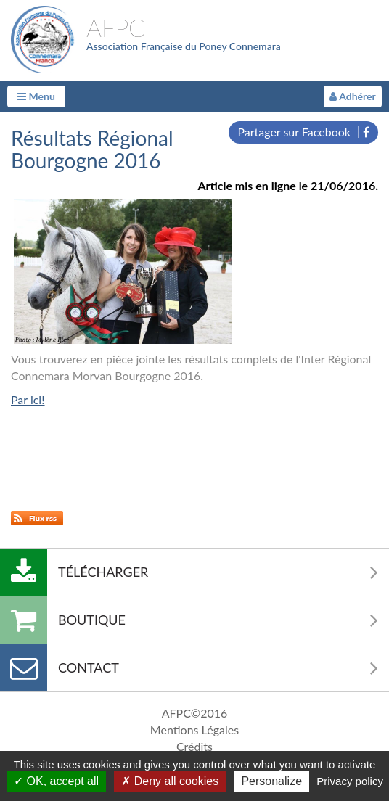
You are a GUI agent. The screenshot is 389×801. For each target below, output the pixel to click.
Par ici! (28, 399)
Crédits (194, 746)
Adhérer (352, 96)
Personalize (271, 781)
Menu (36, 96)
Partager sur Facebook (303, 132)
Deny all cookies (169, 781)
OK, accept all (56, 781)
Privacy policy (349, 781)
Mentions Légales (194, 729)
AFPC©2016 (195, 713)
